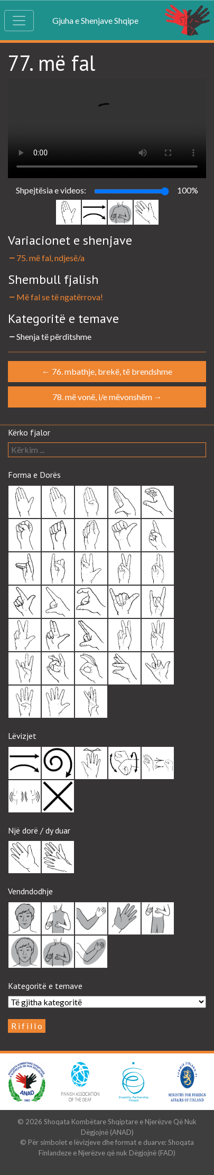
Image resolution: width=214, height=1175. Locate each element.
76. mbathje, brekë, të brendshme (107, 371)
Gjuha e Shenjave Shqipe (95, 20)
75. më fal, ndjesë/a (46, 258)
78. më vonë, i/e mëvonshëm (107, 397)
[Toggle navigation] (19, 20)
